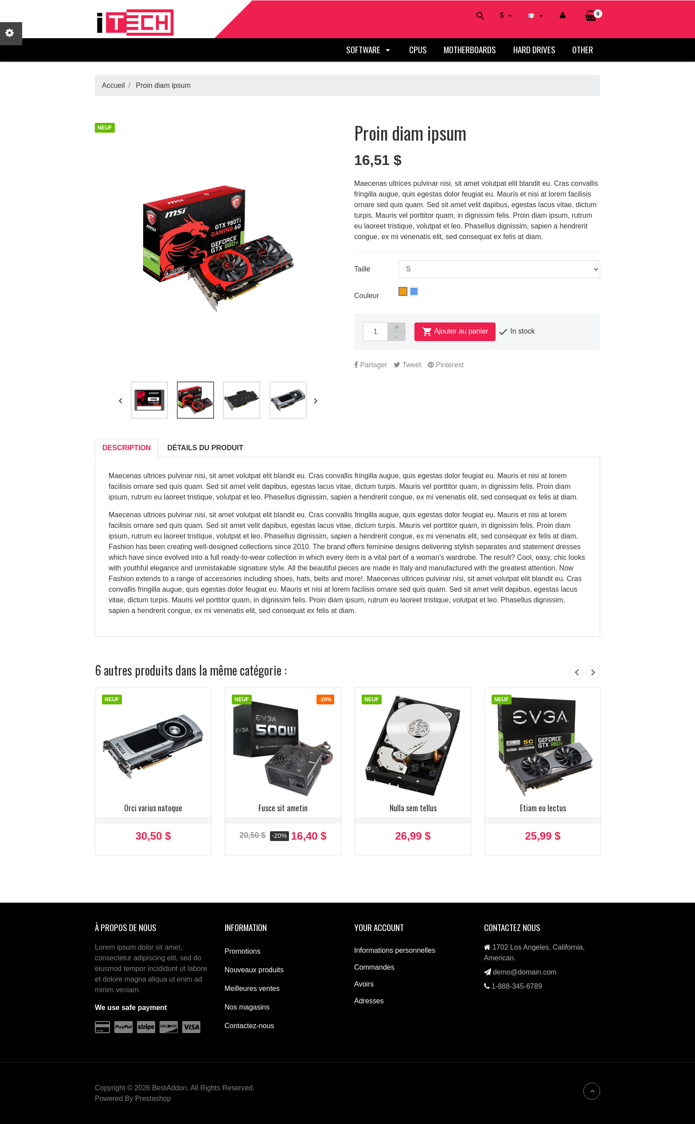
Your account (379, 927)
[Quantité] (375, 331)
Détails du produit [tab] (205, 448)
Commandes (374, 967)
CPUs (418, 49)
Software (369, 49)
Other (582, 49)
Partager (370, 365)
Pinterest (446, 365)
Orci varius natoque (153, 808)
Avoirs (364, 984)
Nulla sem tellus (413, 808)
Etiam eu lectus (543, 808)
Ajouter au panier (455, 331)
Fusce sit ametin (283, 808)
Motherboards (470, 49)
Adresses (369, 1001)
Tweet (407, 365)
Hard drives (534, 49)
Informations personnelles (394, 950)
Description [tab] (126, 448)
